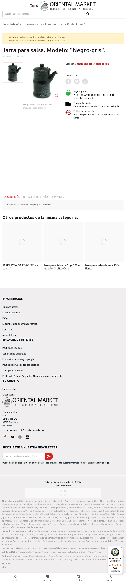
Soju (55, 517)
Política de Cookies (12, 348)
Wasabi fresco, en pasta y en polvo (42, 511)
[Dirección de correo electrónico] (23, 456)
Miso (99, 511)
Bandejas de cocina (43, 531)
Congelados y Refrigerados (70, 504)
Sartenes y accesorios (96, 541)
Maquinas (16, 538)
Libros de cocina (88, 511)
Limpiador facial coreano (13, 559)
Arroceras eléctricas (79, 538)
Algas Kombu (117, 501)
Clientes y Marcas (11, 312)
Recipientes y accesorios (73, 541)
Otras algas (26, 504)
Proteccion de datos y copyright (18, 359)
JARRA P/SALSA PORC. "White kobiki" (20, 267)
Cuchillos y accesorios (47, 534)
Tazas (98, 552)
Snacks (72, 521)
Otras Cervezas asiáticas (24, 517)
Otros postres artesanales (24, 507)
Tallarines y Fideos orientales (92, 521)
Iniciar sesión (9, 389)
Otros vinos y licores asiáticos (91, 517)
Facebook (5, 437)
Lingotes (6, 507)
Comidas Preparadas (44, 504)
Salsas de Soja (117, 511)
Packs (16, 521)
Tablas (111, 541)
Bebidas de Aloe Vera (32, 527)
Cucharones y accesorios (22, 534)
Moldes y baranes (29, 538)
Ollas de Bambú (46, 538)
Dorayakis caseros (115, 504)
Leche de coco (71, 514)
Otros (93, 538)
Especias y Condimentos (13, 511)
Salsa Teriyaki (42, 514)
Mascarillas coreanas (53, 559)
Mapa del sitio (9, 335)
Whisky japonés (66, 517)
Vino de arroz (45, 517)
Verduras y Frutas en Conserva (54, 524)
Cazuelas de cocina (90, 531)
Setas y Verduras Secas (55, 521)
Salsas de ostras (27, 514)
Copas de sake (25, 552)
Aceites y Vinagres (34, 501)
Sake (113, 514)
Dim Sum (43, 507)
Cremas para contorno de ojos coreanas (104, 556)
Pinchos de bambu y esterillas (27, 541)
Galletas (106, 507)
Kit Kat (97, 507)
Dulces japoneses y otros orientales (67, 507)
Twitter (12, 437)
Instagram (27, 437)
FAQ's (5, 318)
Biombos (28, 548)
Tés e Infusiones (29, 524)
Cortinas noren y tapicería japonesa (50, 548)
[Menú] (121, 548)
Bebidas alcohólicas (101, 514)
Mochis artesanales (94, 504)
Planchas (101, 538)
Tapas (91, 552)
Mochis (89, 507)
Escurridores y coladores (71, 534)
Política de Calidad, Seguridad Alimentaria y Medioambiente (32, 376)
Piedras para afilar (51, 541)
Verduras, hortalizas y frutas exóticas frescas (92, 524)
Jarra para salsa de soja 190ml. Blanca (103, 267)
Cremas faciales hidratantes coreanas (66, 556)
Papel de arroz (72, 501)
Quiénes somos (10, 307)
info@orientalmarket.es (32, 430)
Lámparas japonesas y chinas (91, 548)
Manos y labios (71, 559)
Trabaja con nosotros (13, 370)
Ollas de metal (62, 538)
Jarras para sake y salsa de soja (93, 64)
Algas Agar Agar (10, 504)
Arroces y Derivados (54, 501)
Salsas (106, 511)
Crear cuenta (9, 394)
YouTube (20, 437)
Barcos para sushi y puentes (66, 531)
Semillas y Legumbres (31, 521)
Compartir (71, 75)
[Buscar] (46, 14)
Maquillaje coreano (38, 556)
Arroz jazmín (86, 501)
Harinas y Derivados (70, 511)
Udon (17, 524)
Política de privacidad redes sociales (20, 365)
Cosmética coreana (19, 556)
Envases (45, 552)
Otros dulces (117, 507)
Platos (84, 552)
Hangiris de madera (95, 534)
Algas (96, 501)
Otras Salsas (85, 514)
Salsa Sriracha (56, 514)
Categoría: (87, 64)
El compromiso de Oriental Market (19, 324)
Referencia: (8, 56)
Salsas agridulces (10, 514)
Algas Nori (105, 501)
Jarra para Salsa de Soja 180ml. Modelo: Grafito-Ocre (62, 267)
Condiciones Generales (14, 353)
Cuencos (37, 552)
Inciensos (72, 548)
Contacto (7, 329)
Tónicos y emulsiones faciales (93, 559)
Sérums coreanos (34, 559)
